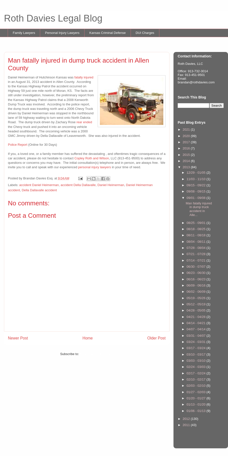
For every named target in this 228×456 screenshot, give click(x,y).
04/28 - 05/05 (196, 310)
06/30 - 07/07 (196, 266)
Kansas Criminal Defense (107, 33)
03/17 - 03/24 (196, 348)
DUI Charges (145, 33)
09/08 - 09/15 (196, 191)
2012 (187, 419)
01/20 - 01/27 (196, 398)
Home (88, 338)
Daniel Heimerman (110, 185)
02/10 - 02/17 (196, 379)
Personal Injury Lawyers (62, 33)
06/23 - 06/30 (196, 273)
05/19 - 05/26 (196, 298)
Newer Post (18, 338)
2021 (187, 129)
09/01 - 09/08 (196, 198)
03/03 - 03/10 (196, 360)
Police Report (17, 144)
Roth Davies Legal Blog (53, 18)
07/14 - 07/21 (196, 260)
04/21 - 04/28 (196, 317)
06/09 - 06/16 (196, 285)
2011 (187, 425)
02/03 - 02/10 (196, 385)
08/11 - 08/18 (196, 235)
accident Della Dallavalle (78, 185)
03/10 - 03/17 (196, 354)
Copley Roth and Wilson (91, 158)
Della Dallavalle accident (39, 190)
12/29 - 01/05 (196, 172)
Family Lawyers (24, 33)
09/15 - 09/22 (196, 185)
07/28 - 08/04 (196, 248)
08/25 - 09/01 (196, 223)
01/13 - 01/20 (196, 404)
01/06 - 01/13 (196, 411)
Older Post (156, 338)
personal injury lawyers (94, 167)
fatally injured (83, 77)
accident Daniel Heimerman (39, 185)
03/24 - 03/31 (196, 342)
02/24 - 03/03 (196, 367)
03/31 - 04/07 (196, 335)
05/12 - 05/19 (196, 304)
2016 (187, 148)
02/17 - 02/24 (196, 373)
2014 (187, 161)
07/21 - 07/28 (196, 254)
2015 (187, 155)
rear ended (84, 122)
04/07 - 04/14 (196, 329)
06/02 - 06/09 (196, 291)
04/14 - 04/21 (196, 323)
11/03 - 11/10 (196, 179)
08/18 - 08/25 (196, 229)
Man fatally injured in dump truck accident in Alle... (199, 209)
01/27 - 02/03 (196, 392)
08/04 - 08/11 (196, 241)
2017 (187, 142)
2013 (187, 167)
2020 (187, 136)
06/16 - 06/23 (196, 279)
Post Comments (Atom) (96, 354)
